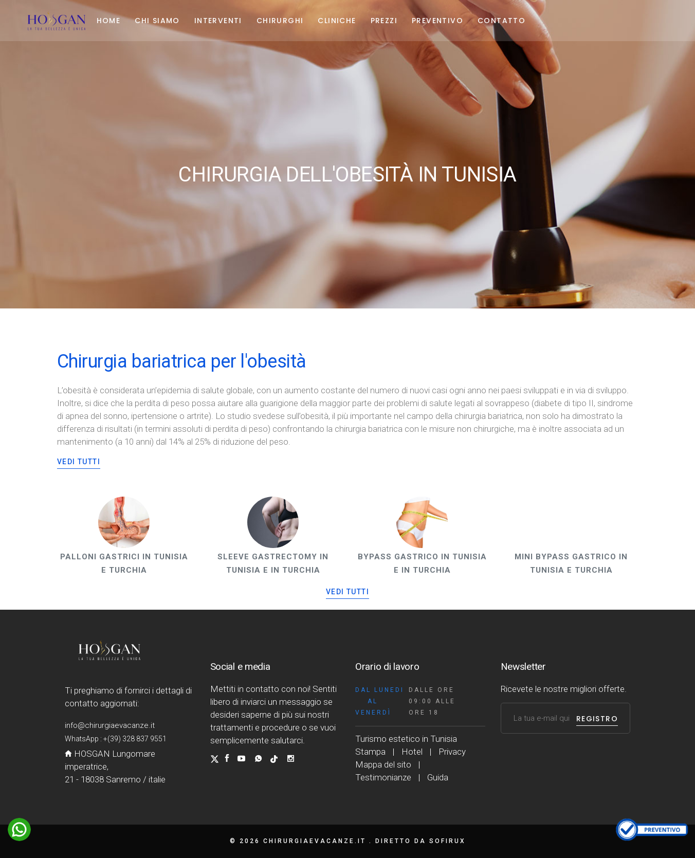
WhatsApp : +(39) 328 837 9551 (116, 739)
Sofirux (447, 841)
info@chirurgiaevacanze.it (110, 725)
